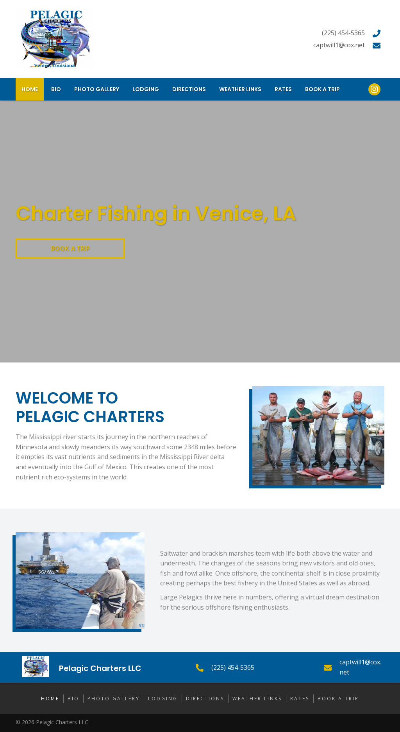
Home (50, 698)
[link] (30, 89)
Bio (73, 698)
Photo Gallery (114, 698)
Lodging (163, 698)
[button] (70, 248)
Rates (299, 698)
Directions (205, 698)
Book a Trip (338, 698)
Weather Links (257, 698)
